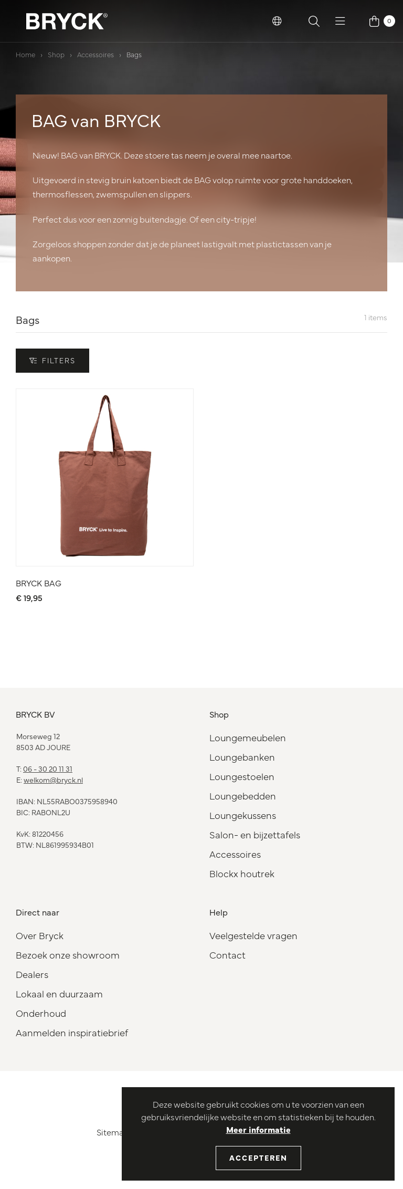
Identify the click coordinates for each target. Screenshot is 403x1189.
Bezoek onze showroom (68, 954)
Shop (56, 54)
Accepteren (258, 1157)
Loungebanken (242, 756)
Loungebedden (242, 795)
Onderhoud (41, 1012)
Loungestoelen (241, 776)
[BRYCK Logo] (67, 21)
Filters (52, 360)
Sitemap (113, 1132)
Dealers (32, 974)
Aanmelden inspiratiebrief (72, 1032)
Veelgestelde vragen (253, 935)
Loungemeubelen (247, 737)
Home (25, 54)
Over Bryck (39, 935)
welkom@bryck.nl (53, 779)
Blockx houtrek (241, 873)
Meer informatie (258, 1129)
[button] (277, 21)
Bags (134, 54)
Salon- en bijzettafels (254, 834)
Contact (227, 954)
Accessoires (95, 54)
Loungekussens (242, 815)
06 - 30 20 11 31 (47, 768)
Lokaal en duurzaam (59, 993)
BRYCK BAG (38, 582)
